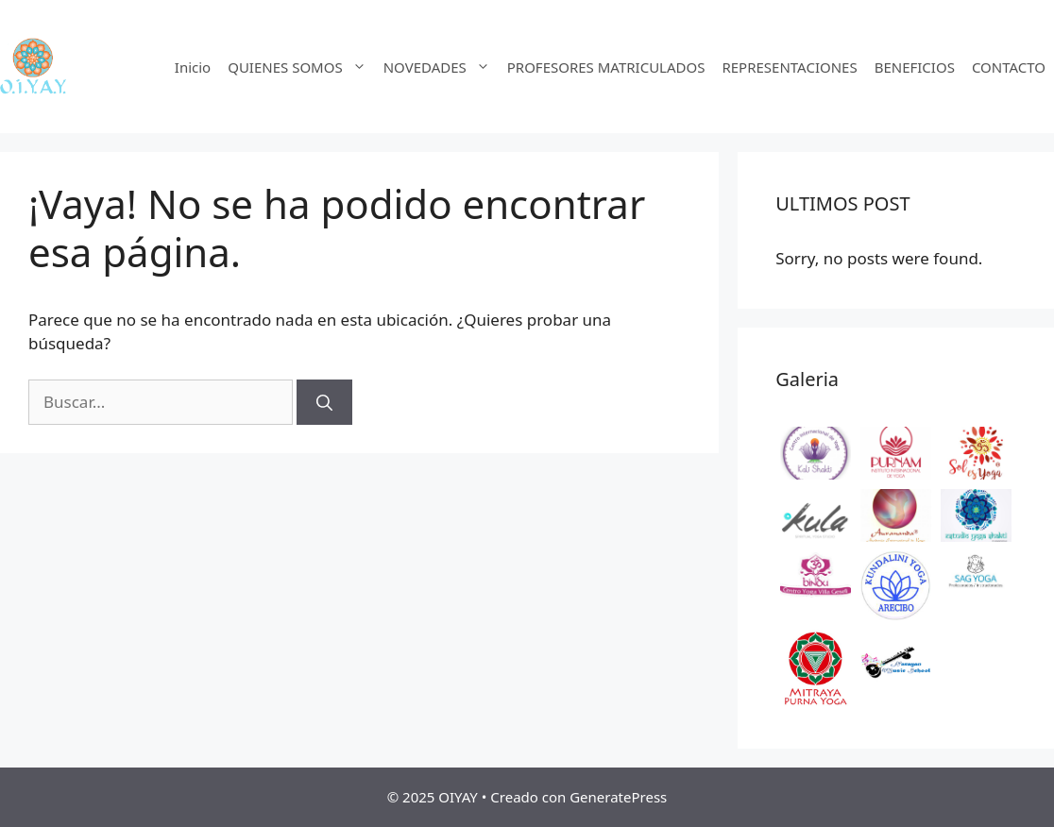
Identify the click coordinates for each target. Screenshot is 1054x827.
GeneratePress (618, 796)
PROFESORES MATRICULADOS (606, 67)
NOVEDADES (441, 67)
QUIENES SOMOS (301, 67)
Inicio (193, 67)
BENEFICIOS (915, 67)
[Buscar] (324, 402)
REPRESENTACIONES (789, 67)
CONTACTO (1009, 67)
